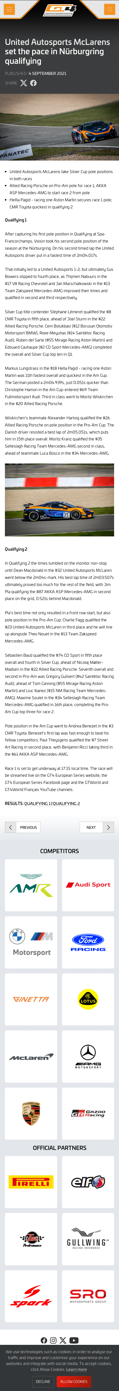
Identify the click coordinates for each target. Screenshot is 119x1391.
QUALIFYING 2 (66, 803)
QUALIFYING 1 (37, 803)
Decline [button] (43, 1381)
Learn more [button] (76, 1369)
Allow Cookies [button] (73, 1381)
